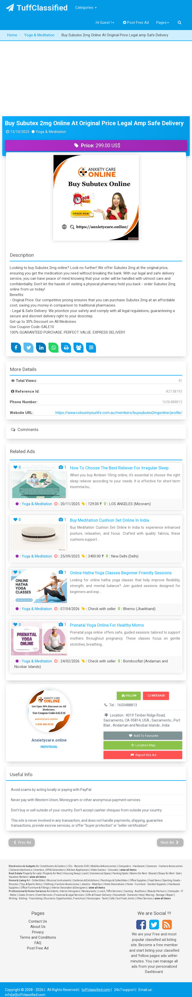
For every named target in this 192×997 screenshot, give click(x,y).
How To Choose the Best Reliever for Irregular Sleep (119, 467)
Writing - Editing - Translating (25, 898)
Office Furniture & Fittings (35, 887)
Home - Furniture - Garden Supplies (146, 884)
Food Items (154, 880)
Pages (162, 22)
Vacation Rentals (18, 877)
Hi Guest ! (105, 22)
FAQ (37, 943)
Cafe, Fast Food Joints (121, 898)
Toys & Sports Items (31, 884)
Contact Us (37, 921)
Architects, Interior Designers (63, 891)
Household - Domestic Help (128, 895)
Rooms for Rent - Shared (143, 873)
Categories (86, 7)
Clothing (49, 884)
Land (85, 873)
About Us (38, 926)
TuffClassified (37, 8)
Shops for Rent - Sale (169, 873)
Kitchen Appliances (78, 870)
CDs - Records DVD (78, 866)
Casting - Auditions (135, 891)
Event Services (44, 895)
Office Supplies (138, 880)
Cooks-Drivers (26, 895)
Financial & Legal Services (69, 895)
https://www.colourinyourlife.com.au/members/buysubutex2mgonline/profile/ (119, 412)
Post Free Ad (136, 22)
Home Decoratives (114, 884)
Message (156, 695)
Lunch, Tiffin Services (110, 891)
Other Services (144, 898)
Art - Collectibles (35, 880)
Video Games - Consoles (104, 870)
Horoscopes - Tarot (97, 898)
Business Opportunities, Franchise (64, 898)
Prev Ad (22, 842)
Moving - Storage (155, 895)
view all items (128, 870)
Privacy (38, 932)
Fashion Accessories (67, 884)
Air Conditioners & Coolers (51, 866)
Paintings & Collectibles (114, 880)
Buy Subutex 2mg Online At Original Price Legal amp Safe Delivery (94, 123)
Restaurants (89, 891)
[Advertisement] (96, 79)
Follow (129, 695)
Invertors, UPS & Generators (49, 870)
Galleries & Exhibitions (86, 880)
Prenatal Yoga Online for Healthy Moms (107, 625)
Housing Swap (71, 873)
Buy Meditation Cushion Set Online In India (109, 520)
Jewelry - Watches (91, 884)
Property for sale (32, 873)
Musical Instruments (59, 880)
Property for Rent (52, 873)
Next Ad (170, 842)
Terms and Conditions (38, 937)
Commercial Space (100, 873)
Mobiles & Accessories (103, 866)
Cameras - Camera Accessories (164, 866)
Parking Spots (120, 873)
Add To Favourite (143, 736)
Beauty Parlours (157, 891)
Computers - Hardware (131, 866)
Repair (170, 895)
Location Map (143, 745)
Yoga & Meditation (37, 504)
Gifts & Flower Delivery (98, 895)
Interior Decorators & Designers (69, 887)
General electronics (21, 870)
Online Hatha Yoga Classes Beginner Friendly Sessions (121, 572)
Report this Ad (143, 755)
